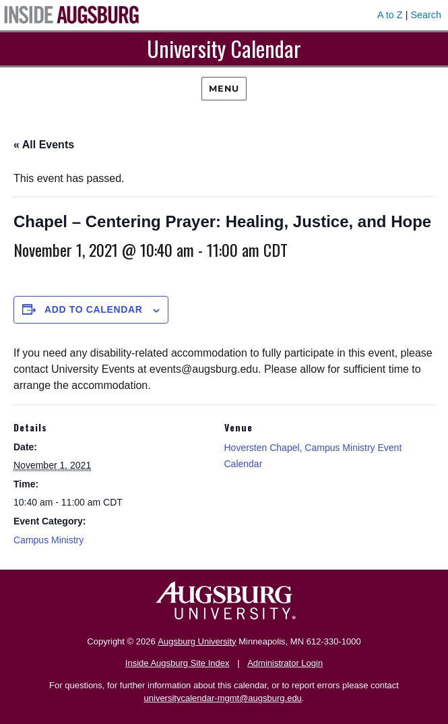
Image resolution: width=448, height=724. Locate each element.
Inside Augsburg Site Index (177, 663)
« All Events (43, 144)
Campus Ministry (48, 540)
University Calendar (224, 48)
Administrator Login (285, 663)
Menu (223, 88)
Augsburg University (197, 641)
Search (425, 14)
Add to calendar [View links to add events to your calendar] (93, 309)
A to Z (390, 14)
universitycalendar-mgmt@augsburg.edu (223, 698)
